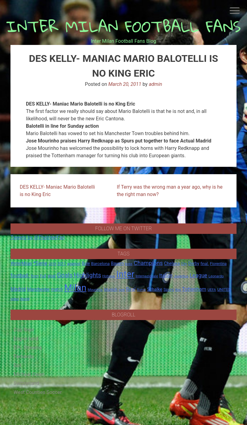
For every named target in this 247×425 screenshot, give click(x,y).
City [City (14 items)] (184, 264)
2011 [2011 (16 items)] (61, 264)
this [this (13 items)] (178, 290)
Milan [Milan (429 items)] (75, 288)
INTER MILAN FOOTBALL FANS (123, 26)
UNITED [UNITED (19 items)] (224, 289)
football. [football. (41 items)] (20, 275)
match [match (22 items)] (57, 289)
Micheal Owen (29, 374)
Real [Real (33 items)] (131, 289)
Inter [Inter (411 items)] (125, 274)
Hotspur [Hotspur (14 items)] (108, 276)
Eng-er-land (26, 339)
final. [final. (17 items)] (204, 263)
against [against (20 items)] (73, 263)
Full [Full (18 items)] (43, 276)
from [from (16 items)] (35, 276)
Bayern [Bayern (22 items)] (117, 263)
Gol (17, 365)
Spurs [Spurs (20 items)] (168, 289)
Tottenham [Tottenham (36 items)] (194, 289)
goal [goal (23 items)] (51, 275)
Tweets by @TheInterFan (37, 237)
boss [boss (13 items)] (128, 264)
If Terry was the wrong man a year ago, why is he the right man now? (170, 190)
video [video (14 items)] (14, 299)
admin (155, 84)
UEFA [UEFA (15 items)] (212, 289)
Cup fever (24, 330)
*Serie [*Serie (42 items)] (40, 263)
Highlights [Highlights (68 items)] (87, 275)
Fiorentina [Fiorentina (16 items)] (218, 264)
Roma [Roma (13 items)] (141, 290)
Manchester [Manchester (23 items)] (38, 289)
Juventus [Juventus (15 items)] (181, 276)
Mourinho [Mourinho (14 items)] (95, 289)
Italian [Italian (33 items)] (165, 276)
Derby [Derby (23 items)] (193, 263)
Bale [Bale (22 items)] (86, 263)
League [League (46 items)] (198, 275)
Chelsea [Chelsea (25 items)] (172, 263)
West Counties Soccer (38, 392)
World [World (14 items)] (24, 299)
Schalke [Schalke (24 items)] (155, 289)
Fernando (24, 356)
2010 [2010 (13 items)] (52, 264)
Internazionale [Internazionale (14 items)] (147, 276)
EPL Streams (28, 348)
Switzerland (26, 383)
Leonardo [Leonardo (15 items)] (216, 276)
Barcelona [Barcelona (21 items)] (100, 263)
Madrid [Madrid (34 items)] (18, 289)
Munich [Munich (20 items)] (110, 289)
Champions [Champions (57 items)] (148, 263)
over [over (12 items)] (122, 290)
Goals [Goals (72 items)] (65, 275)
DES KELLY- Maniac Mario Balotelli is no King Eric (57, 190)
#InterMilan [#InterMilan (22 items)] (21, 263)
